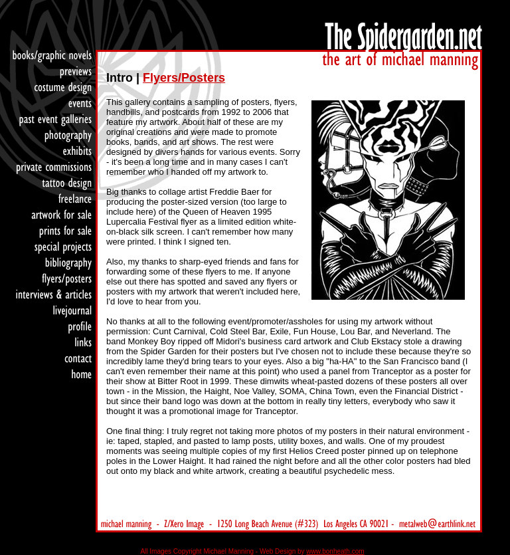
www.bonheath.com (335, 551)
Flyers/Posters (184, 77)
